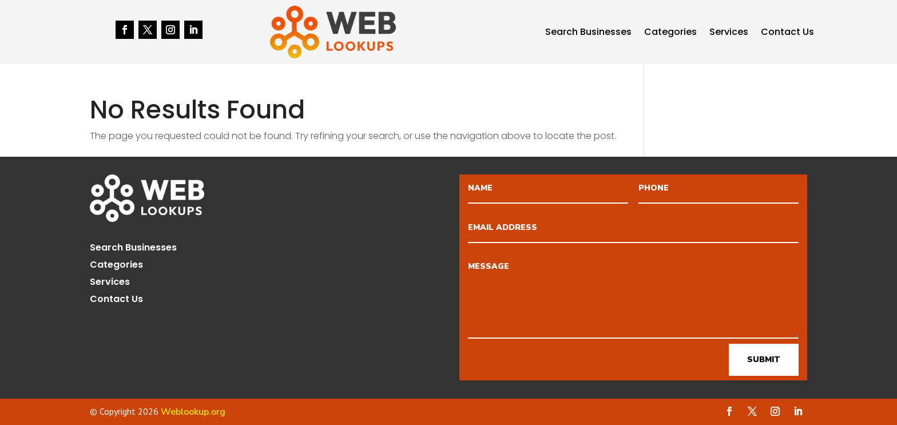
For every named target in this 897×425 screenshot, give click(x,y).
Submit (763, 359)
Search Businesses (588, 33)
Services (728, 33)
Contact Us (787, 33)
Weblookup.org (193, 412)
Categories (670, 33)
